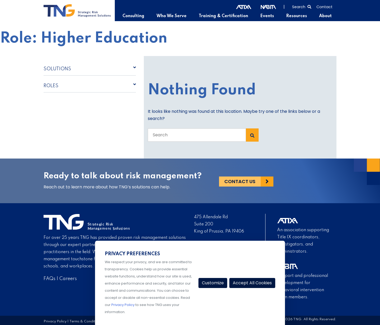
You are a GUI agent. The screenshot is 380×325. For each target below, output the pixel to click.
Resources (297, 16)
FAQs (49, 278)
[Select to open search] (301, 6)
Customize (213, 283)
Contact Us (239, 181)
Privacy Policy (55, 321)
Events (267, 16)
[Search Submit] (252, 135)
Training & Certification (224, 16)
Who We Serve (173, 16)
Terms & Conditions (85, 321)
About (325, 16)
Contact (324, 7)
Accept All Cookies (252, 283)
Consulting (135, 16)
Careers (68, 278)
